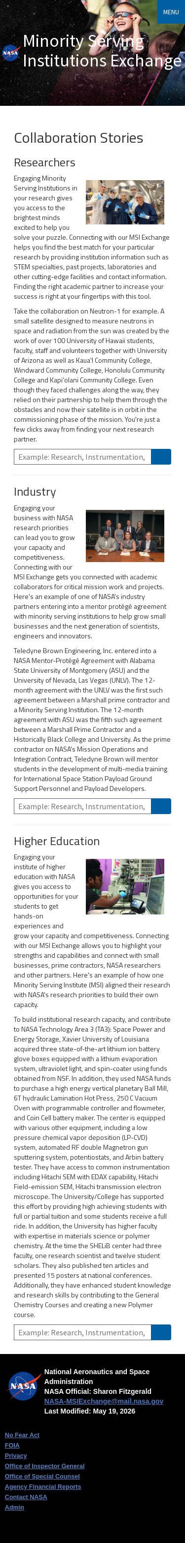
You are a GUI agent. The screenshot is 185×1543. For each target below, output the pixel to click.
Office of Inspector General (45, 1466)
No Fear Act (22, 1435)
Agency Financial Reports (43, 1486)
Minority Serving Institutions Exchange (102, 50)
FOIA (12, 1445)
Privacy (16, 1455)
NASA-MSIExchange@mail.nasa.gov (104, 1401)
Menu (171, 11)
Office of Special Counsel (42, 1476)
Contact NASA (26, 1497)
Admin (14, 1507)
